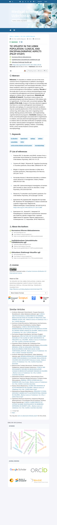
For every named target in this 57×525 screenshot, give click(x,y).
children (40, 138)
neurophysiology (39, 145)
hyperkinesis (24, 138)
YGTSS (22, 142)
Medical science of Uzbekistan (27, 13)
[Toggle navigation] (14, 30)
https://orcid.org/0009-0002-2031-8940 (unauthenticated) (27, 236)
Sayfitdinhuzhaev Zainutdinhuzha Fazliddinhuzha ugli (26, 59)
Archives (17, 36)
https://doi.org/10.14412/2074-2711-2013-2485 (27, 207)
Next (14, 413)
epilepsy (33, 138)
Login (45, 1)
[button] (34, 1)
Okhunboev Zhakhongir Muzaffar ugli (22, 62)
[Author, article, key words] (25, 20)
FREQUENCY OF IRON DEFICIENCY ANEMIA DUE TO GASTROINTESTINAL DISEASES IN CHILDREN (29, 393)
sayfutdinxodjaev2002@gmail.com (22, 244)
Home (11, 36)
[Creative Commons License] (20, 42)
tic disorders (14, 138)
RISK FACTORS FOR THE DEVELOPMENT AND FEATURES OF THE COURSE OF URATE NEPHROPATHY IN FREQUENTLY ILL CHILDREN (29, 338)
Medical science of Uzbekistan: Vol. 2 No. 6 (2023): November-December (29, 362)
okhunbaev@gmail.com (20, 232)
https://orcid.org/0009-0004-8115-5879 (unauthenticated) (27, 248)
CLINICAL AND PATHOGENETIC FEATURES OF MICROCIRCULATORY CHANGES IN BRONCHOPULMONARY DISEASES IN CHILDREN (29, 369)
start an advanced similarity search (28, 416)
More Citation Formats (17, 293)
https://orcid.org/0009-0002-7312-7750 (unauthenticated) (27, 258)
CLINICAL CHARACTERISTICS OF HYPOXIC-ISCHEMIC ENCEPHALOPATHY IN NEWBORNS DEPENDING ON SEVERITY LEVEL (28, 404)
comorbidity (14, 142)
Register (40, 1)
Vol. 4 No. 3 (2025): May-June (28, 36)
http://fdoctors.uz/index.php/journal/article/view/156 (26, 289)
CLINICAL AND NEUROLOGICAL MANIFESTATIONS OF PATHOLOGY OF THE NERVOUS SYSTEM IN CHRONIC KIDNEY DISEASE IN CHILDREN (29, 328)
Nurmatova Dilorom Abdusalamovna (21, 57)
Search (43, 21)
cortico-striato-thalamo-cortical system (21, 145)
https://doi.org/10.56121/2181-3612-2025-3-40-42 (27, 65)
